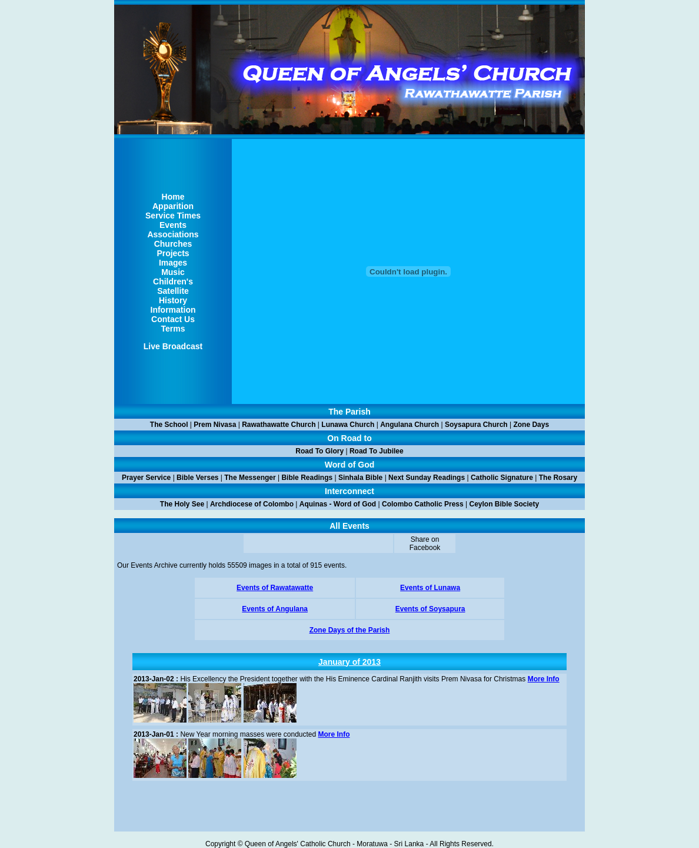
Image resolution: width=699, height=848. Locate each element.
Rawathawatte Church (278, 424)
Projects (173, 253)
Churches (173, 244)
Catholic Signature (502, 477)
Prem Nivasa (215, 424)
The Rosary (558, 477)
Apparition (173, 206)
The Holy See (182, 504)
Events (173, 225)
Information (173, 309)
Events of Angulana (275, 609)
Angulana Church (409, 424)
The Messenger (249, 477)
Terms (173, 328)
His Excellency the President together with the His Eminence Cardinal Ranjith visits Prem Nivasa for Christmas (329, 679)
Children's (173, 281)
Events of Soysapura (430, 609)
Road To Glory (319, 451)
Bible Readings (306, 477)
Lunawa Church (347, 424)
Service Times (173, 215)
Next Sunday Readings (426, 477)
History (173, 300)
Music (173, 272)
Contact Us (173, 319)
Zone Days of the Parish (349, 630)
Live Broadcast (173, 346)
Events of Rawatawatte (275, 588)
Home (173, 196)
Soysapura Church (476, 424)
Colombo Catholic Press (423, 504)
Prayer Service (146, 477)
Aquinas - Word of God (337, 504)
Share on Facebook (425, 543)
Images (173, 262)
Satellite (173, 291)
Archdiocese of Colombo (252, 504)
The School (169, 424)
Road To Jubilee (377, 451)
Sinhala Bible (360, 477)
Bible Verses (197, 477)
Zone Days (531, 424)
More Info (544, 679)
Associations (172, 234)
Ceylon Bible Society (505, 504)
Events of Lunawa (430, 588)
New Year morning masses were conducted (225, 734)
